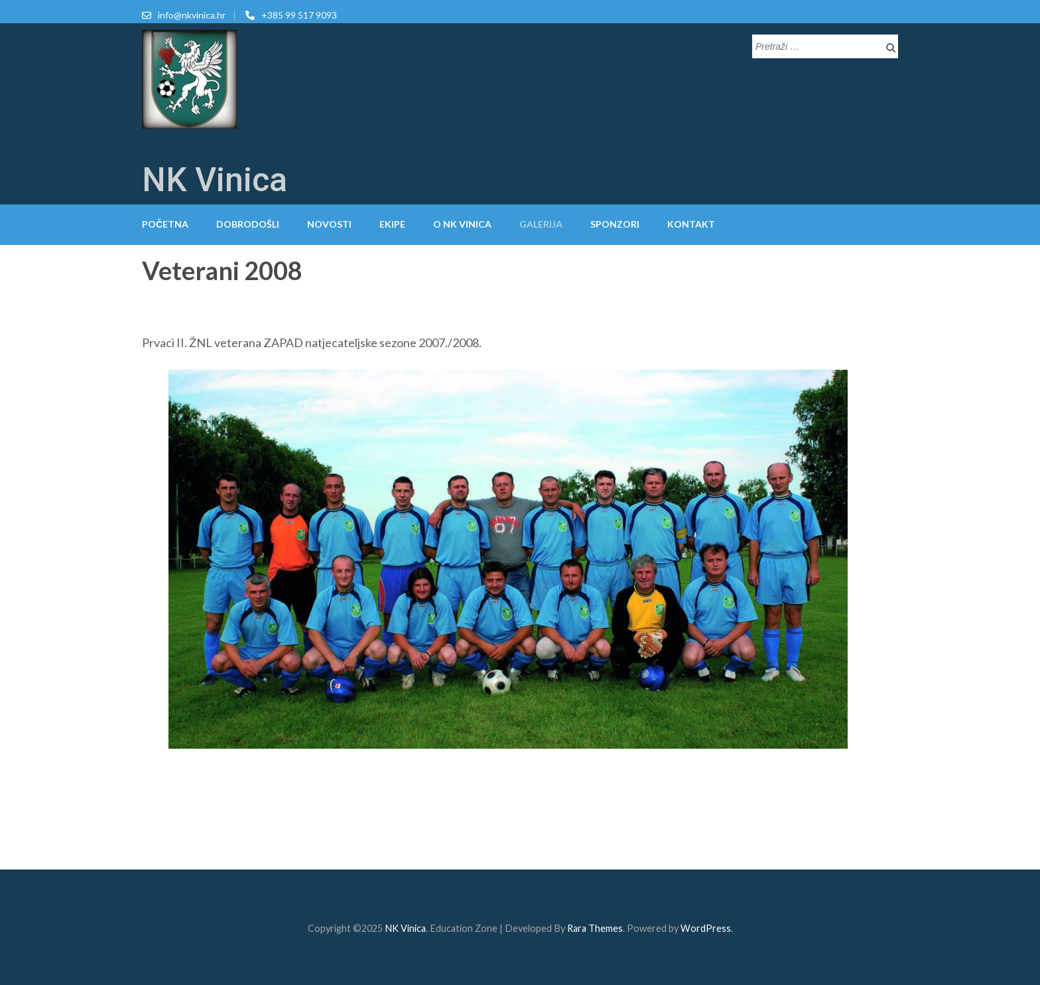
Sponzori (614, 224)
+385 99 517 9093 (299, 15)
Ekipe (392, 224)
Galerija (540, 224)
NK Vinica (214, 180)
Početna (165, 224)
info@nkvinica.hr (192, 15)
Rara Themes (595, 928)
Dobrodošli (247, 224)
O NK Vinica (462, 224)
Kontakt (691, 224)
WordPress (706, 928)
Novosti (329, 224)
